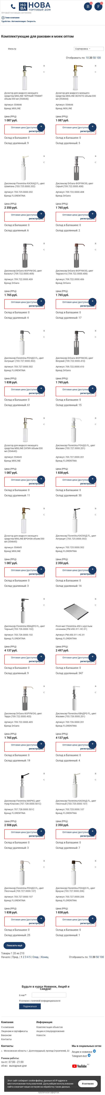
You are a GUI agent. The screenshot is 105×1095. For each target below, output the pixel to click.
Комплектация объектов (49, 1027)
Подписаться (30, 1006)
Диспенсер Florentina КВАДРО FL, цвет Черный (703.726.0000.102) (24, 627)
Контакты (6, 1039)
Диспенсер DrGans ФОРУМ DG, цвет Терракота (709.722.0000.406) (74, 272)
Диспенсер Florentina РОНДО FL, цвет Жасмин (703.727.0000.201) (75, 447)
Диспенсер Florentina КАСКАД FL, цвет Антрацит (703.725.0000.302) (76, 537)
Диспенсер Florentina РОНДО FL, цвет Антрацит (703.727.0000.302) (24, 359)
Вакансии (6, 1035)
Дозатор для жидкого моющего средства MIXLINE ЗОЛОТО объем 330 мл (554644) (76, 96)
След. (36, 957)
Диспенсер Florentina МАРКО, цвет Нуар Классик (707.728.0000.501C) (22, 802)
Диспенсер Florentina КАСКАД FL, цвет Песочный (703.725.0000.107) (76, 802)
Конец (44, 957)
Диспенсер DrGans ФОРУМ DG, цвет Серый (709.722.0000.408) (74, 185)
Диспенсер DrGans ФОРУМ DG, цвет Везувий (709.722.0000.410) (74, 359)
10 (87, 57)
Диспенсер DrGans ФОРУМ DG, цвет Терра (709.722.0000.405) (23, 715)
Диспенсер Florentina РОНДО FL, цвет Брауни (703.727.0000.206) (75, 889)
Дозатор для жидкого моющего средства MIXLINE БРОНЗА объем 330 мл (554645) (24, 538)
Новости (40, 1035)
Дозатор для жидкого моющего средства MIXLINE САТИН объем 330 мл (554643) (23, 448)
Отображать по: (83, 57)
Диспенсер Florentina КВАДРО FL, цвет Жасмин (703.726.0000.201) (76, 715)
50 (94, 57)
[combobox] (89, 49)
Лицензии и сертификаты (14, 1031)
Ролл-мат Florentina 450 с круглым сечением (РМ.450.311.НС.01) (74, 627)
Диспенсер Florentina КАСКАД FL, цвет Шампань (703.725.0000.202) (24, 185)
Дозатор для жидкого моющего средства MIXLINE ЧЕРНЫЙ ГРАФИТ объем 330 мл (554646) (23, 96)
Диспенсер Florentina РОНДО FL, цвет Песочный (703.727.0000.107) (24, 889)
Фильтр (12, 48)
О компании (7, 1027)
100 (98, 57)
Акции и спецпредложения (50, 1031)
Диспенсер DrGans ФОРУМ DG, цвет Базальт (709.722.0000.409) (23, 272)
